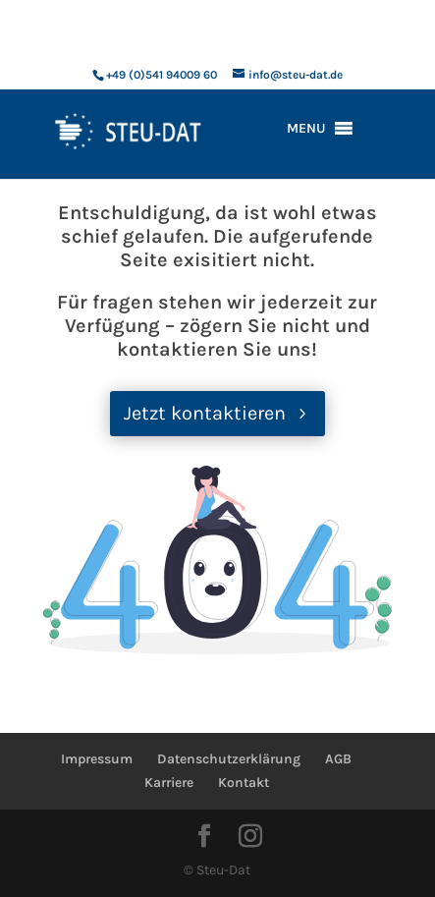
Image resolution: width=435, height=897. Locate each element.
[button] (306, 128)
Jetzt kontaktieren (205, 413)
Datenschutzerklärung (228, 759)
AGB (338, 759)
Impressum (97, 759)
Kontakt (243, 782)
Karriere (168, 782)
